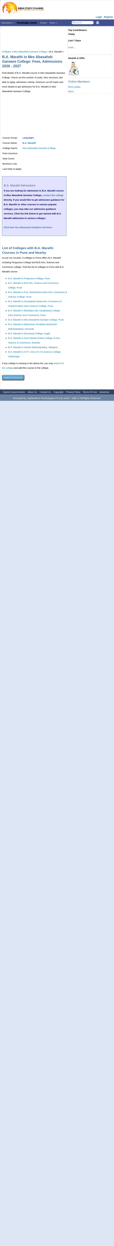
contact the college (53, 195)
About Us (32, 392)
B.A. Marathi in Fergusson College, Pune (29, 278)
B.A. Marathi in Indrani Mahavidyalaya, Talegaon (33, 347)
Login (99, 17)
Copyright (58, 392)
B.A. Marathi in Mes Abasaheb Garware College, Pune (36, 319)
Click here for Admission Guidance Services (28, 227)
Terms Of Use (90, 392)
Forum (43, 22)
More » (53, 22)
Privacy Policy (73, 392)
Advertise (104, 392)
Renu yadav (74, 86)
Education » (8, 22)
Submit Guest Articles (14, 392)
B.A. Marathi (29, 143)
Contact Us (45, 392)
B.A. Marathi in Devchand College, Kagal (29, 333)
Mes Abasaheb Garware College (30, 51)
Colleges (6, 51)
